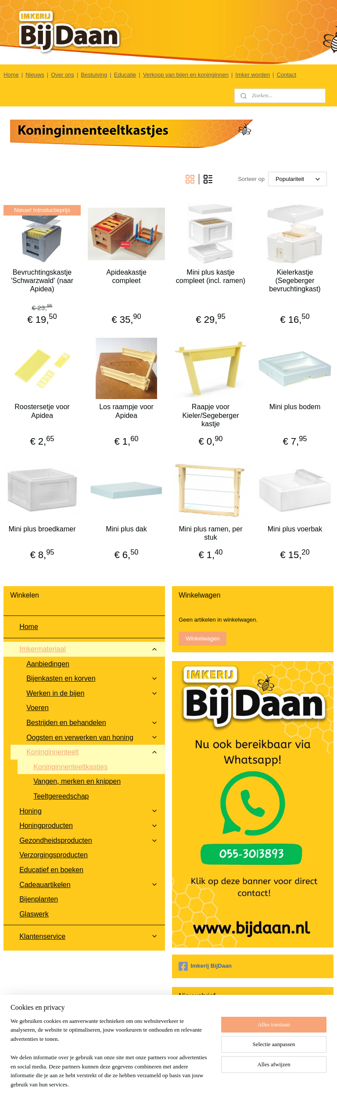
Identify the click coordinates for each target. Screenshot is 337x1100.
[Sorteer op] (297, 179)
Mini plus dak (126, 528)
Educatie (125, 74)
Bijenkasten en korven (92, 678)
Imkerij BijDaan (205, 966)
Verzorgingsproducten (53, 855)
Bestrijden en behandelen (92, 722)
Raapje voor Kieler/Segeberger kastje (211, 415)
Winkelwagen (202, 638)
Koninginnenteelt (92, 752)
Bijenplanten (38, 899)
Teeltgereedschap (61, 796)
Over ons (62, 74)
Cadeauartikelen (88, 884)
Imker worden (252, 74)
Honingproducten (88, 825)
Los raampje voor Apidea (126, 411)
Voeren (37, 707)
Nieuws (34, 74)
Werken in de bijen (92, 693)
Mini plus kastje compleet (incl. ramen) (210, 276)
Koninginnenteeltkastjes (70, 767)
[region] (111, 1058)
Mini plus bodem (295, 406)
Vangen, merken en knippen (77, 781)
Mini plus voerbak (295, 528)
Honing (88, 811)
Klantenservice (88, 936)
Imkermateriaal (88, 649)
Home (11, 74)
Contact (286, 74)
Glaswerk (34, 914)
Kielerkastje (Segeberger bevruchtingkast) (294, 281)
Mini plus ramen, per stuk (211, 533)
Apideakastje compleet (126, 276)
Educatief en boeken (51, 870)
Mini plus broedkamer (42, 528)
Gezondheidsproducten (88, 840)
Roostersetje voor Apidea (41, 411)
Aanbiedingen (47, 664)
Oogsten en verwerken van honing (92, 737)
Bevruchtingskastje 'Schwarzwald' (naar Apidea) (42, 281)
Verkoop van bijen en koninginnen (186, 74)
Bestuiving (94, 74)
